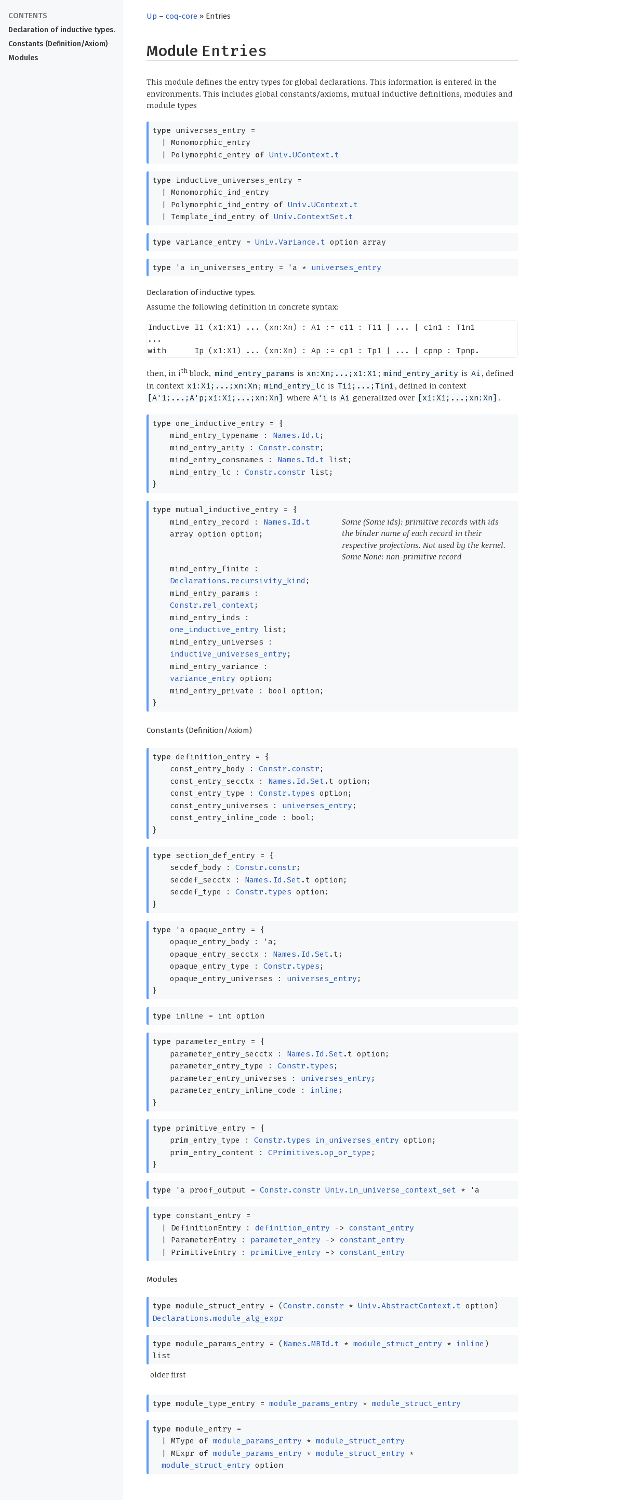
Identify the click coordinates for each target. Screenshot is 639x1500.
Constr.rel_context (212, 605)
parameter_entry (285, 1239)
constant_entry (381, 1228)
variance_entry (202, 678)
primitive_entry (285, 1252)
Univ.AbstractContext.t (409, 1305)
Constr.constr (289, 447)
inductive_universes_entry (228, 654)
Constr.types (287, 793)
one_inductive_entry (214, 629)
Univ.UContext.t (304, 154)
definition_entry (292, 1228)
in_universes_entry (357, 1140)
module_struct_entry (397, 1343)
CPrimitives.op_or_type (319, 1152)
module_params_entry (313, 1403)
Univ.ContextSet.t (313, 216)
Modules (23, 57)
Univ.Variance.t (290, 242)
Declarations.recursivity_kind (237, 580)
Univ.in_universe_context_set (390, 1190)
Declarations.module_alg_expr (217, 1318)
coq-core (181, 16)
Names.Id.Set (296, 781)
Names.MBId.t (311, 1343)
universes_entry (346, 267)
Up (152, 16)
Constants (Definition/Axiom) (58, 43)
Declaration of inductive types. (61, 29)
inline (324, 1090)
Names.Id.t (296, 435)
